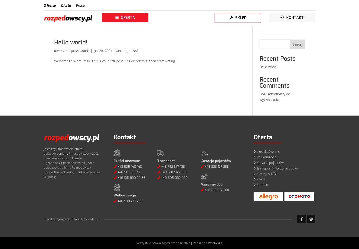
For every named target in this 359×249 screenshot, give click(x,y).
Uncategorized (127, 50)
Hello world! (71, 42)
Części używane (268, 151)
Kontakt (262, 185)
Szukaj (297, 44)
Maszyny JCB (266, 174)
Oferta (66, 6)
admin (85, 50)
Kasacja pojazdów (270, 163)
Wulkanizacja (266, 157)
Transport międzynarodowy (278, 168)
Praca (80, 6)
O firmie (50, 6)
